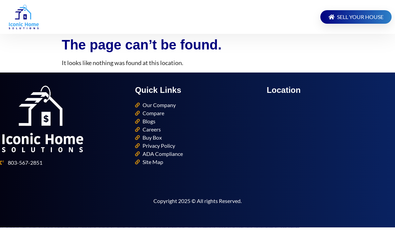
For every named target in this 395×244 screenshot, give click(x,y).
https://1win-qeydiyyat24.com (137, 227)
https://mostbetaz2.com (207, 227)
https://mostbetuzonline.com (92, 227)
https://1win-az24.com (46, 227)
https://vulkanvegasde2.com (79, 227)
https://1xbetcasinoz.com (88, 227)
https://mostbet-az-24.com (249, 227)
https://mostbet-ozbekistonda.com (120, 227)
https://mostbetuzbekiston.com (258, 227)
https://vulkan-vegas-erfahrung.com (54, 227)
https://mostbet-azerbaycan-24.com (36, 227)
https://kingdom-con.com (15, 227)
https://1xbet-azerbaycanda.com (153, 227)
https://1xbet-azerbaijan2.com (200, 227)
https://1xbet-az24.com (31, 227)
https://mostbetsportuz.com (84, 227)
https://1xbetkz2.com (158, 227)
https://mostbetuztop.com (149, 227)
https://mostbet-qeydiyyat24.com (126, 227)
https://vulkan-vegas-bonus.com (20, 227)
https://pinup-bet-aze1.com (211, 227)
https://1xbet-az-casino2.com (222, 227)
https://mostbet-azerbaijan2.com (293, 227)
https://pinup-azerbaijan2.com (41, 227)
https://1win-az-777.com (145, 227)
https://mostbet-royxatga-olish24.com (236, 227)
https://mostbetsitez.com (204, 227)
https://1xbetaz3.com (161, 227)
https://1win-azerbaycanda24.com (278, 227)
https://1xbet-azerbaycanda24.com (3, 227)
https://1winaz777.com (226, 227)
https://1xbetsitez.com (240, 227)
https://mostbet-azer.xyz (59, 227)
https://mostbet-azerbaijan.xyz (165, 227)
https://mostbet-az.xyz (11, 227)
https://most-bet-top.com (141, 227)
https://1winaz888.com (8, 227)
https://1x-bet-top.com (190, 227)
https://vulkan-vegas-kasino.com (131, 227)
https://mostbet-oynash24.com (96, 227)
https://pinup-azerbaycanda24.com (114, 227)
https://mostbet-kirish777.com (272, 227)
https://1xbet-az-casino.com (283, 227)
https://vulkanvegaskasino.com (64, 227)
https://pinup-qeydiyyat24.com (186, 227)
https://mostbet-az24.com (49, 227)
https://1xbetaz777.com (177, 227)
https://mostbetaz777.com (109, 227)
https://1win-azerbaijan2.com (263, 227)
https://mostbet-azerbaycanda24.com (26, 227)
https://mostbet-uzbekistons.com (268, 227)
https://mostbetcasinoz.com (173, 227)
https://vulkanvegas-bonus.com (217, 227)
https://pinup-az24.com (105, 227)
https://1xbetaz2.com (181, 227)
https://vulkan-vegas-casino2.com (70, 227)
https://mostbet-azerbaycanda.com (195, 227)
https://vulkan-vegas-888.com (253, 227)
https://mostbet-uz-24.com (170, 227)
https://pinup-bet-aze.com (101, 227)
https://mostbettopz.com (297, 227)
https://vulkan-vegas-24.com (244, 227)
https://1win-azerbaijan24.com (230, 227)
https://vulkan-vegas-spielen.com (288, 227)
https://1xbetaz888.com (75, 227)
